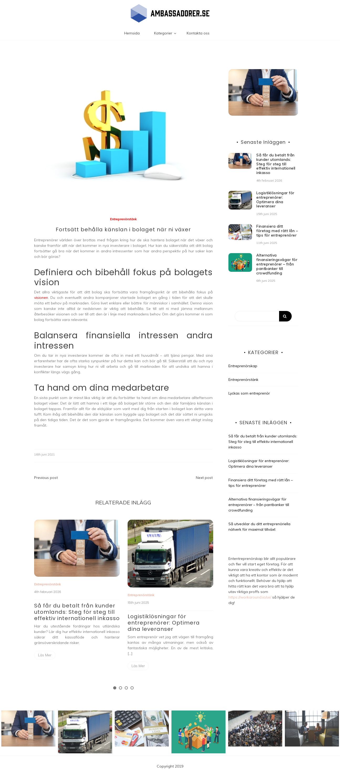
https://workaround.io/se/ (249, 597)
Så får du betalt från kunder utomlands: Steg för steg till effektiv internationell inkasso (77, 612)
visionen (41, 297)
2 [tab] (120, 687)
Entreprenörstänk (123, 219)
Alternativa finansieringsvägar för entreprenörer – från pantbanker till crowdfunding (276, 264)
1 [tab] (114, 687)
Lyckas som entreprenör (249, 393)
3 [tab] (126, 687)
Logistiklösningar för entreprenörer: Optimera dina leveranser (164, 623)
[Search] (263, 316)
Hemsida (132, 33)
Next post (204, 477)
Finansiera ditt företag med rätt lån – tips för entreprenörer (277, 231)
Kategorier (163, 33)
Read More (44, 655)
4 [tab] (132, 687)
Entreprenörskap (242, 366)
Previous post (46, 477)
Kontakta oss (198, 33)
